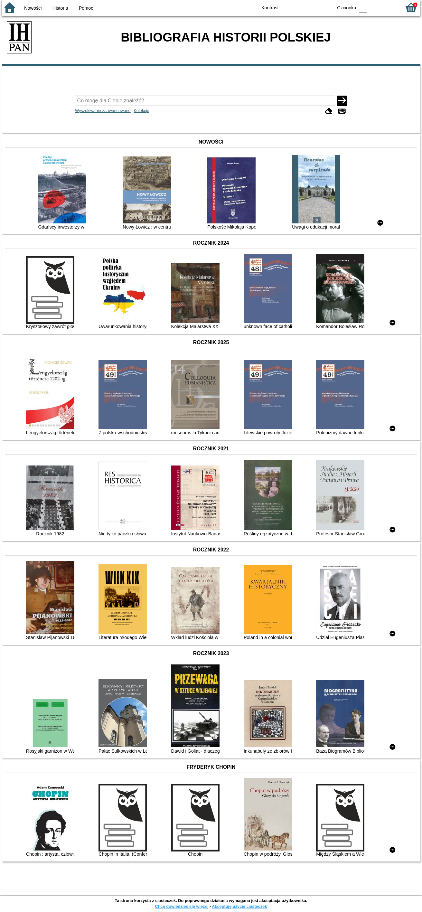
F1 (374, 7)
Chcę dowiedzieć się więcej (181, 906)
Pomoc (86, 8)
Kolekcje (141, 110)
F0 (363, 7)
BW (300, 7)
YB (313, 7)
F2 (389, 7)
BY (326, 7)
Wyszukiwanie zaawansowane (103, 110)
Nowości (33, 8)
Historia (60, 8)
